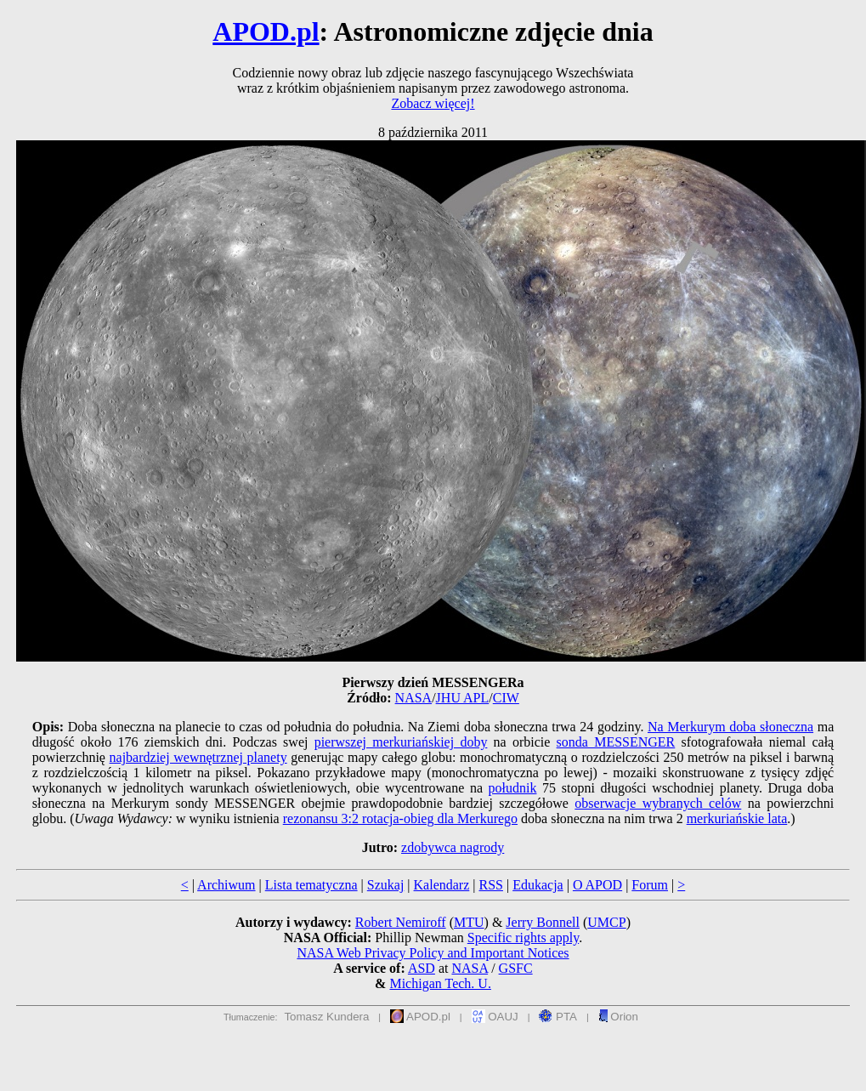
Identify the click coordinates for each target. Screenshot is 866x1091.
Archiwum (226, 885)
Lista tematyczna (311, 885)
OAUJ (495, 1016)
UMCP (606, 922)
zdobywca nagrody (452, 847)
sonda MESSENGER (616, 742)
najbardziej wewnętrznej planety (198, 757)
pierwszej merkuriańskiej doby (401, 742)
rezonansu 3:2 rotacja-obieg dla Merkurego (400, 818)
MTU (469, 922)
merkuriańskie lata (737, 818)
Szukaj (386, 885)
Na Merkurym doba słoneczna (730, 726)
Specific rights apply (523, 937)
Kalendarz (442, 885)
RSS (490, 885)
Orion (618, 1016)
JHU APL (463, 697)
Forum (649, 885)
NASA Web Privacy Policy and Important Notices (433, 953)
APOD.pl (265, 31)
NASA (414, 697)
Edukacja (537, 885)
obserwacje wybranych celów (658, 803)
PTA (558, 1016)
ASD (421, 968)
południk (513, 788)
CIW (506, 697)
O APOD (597, 885)
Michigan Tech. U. (439, 983)
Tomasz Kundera (326, 1016)
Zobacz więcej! (432, 103)
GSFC (516, 968)
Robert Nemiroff (400, 922)
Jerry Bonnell (543, 922)
